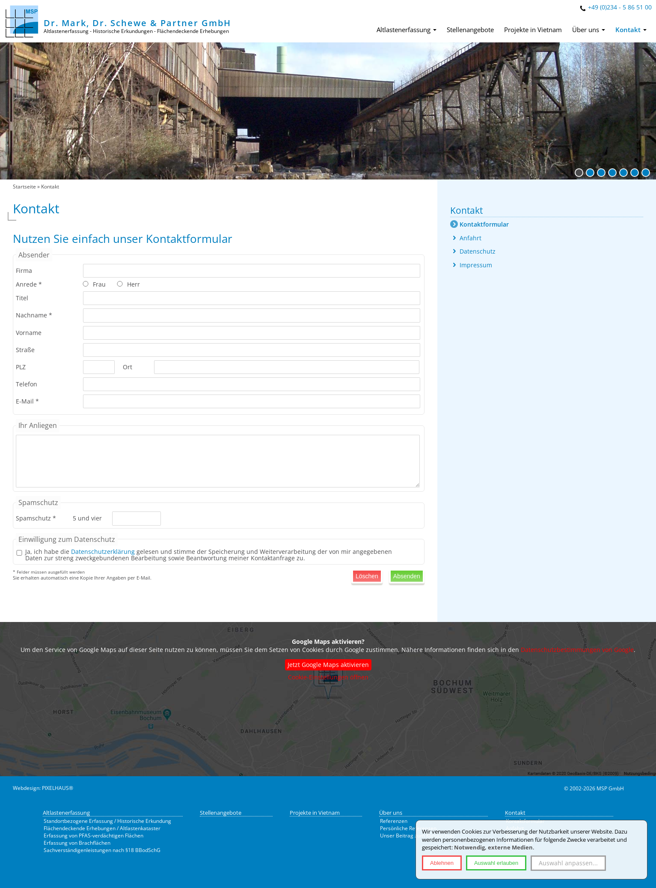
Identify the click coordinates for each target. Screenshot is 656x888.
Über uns (588, 29)
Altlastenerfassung (406, 29)
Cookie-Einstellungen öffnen (328, 677)
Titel (22, 298)
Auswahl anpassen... (568, 863)
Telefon (26, 384)
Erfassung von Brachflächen (77, 842)
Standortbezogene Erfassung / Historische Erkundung (107, 821)
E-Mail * (27, 401)
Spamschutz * (36, 518)
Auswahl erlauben (496, 863)
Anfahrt (470, 238)
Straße (25, 350)
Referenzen (393, 821)
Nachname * (34, 315)
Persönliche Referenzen (408, 828)
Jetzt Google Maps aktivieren (328, 665)
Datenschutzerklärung (103, 551)
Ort (127, 367)
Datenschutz (478, 251)
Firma (24, 270)
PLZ (21, 367)
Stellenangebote (470, 29)
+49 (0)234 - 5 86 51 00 (620, 7)
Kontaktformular (484, 224)
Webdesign (26, 788)
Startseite (24, 186)
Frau (99, 284)
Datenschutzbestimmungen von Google (577, 650)
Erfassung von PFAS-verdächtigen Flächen (93, 835)
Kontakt (631, 29)
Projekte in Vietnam (533, 29)
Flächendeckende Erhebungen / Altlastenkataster (102, 828)
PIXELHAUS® (57, 788)
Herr (133, 284)
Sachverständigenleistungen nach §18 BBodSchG (102, 850)
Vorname (29, 332)
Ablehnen (442, 863)
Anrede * (29, 284)
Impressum (476, 265)
